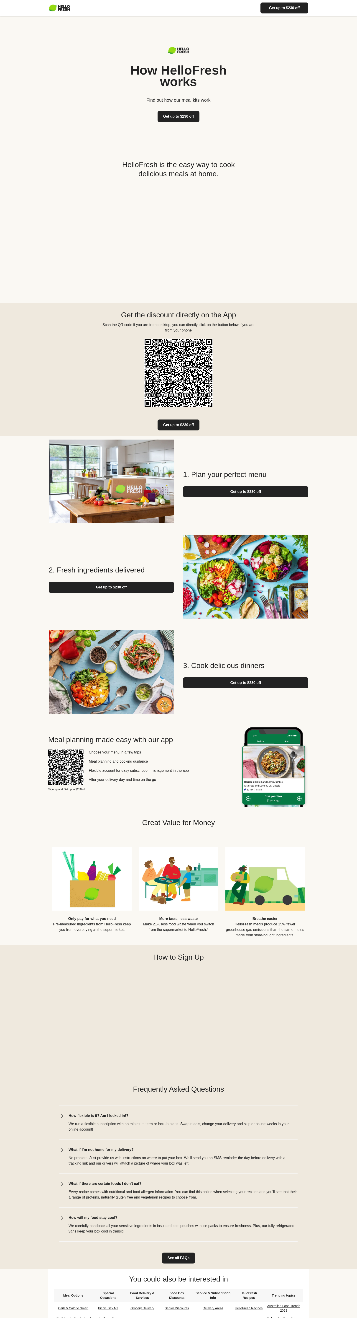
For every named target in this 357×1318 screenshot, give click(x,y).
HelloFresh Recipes (249, 1308)
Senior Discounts (177, 1308)
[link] (178, 424)
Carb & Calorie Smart (73, 1308)
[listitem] (92, 889)
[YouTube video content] (178, 238)
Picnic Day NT (108, 1308)
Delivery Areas (213, 1308)
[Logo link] (178, 52)
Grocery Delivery (142, 1308)
